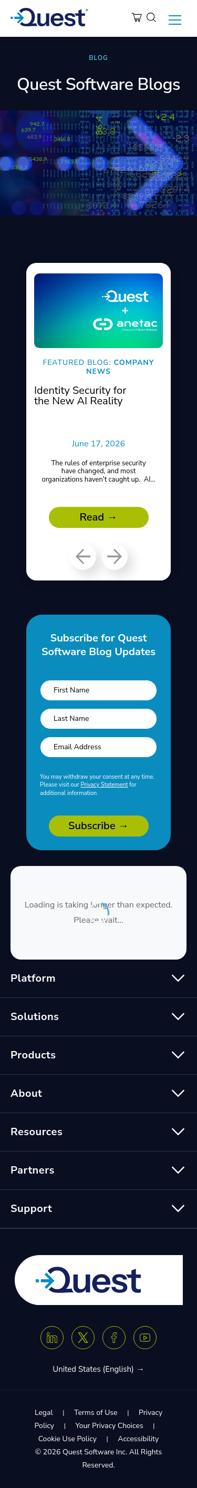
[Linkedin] (52, 1337)
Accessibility (138, 1439)
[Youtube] (145, 1337)
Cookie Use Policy (67, 1439)
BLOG (98, 58)
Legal (44, 1413)
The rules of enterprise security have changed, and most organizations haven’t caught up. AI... (98, 471)
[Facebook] (114, 1337)
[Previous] (83, 557)
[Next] (114, 557)
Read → (99, 517)
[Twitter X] (83, 1337)
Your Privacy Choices (109, 1426)
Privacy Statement (104, 785)
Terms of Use (95, 1413)
